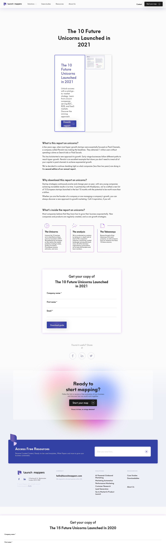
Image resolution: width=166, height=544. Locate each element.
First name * (52, 301)
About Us (130, 486)
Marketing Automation (104, 480)
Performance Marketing (104, 483)
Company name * (54, 292)
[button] (32, 4)
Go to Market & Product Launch (104, 492)
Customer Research (103, 486)
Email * (50, 310)
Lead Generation (101, 488)
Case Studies (132, 475)
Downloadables (133, 478)
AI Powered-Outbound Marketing (104, 476)
